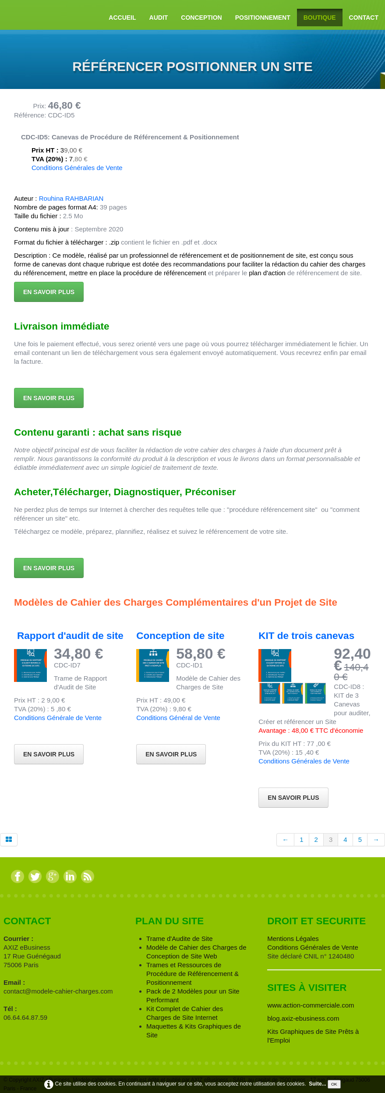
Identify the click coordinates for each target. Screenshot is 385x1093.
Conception (201, 17)
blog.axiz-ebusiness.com (303, 1018)
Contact (363, 17)
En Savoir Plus (48, 754)
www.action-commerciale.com (310, 1005)
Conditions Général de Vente (178, 717)
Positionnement (262, 17)
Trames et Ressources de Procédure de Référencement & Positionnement (192, 973)
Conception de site (180, 635)
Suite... (317, 1084)
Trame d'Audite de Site (179, 938)
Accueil (122, 17)
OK (334, 1084)
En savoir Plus (293, 797)
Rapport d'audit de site (70, 635)
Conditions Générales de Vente (77, 167)
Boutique (320, 17)
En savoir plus (48, 291)
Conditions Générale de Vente (58, 717)
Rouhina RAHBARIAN (71, 198)
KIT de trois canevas (306, 635)
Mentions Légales (293, 938)
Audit (158, 17)
